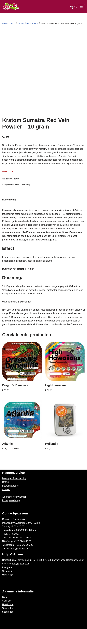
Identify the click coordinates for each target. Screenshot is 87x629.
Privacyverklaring (11, 500)
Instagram (7, 567)
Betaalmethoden (10, 486)
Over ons (7, 600)
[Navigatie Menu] (81, 6)
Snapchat (7, 571)
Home (5, 23)
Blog (4, 597)
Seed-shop (7, 612)
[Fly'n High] (10, 6)
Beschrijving (9, 199)
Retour (5, 482)
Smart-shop (8, 608)
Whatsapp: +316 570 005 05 (16, 541)
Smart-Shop (23, 23)
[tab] (9, 200)
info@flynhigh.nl (19, 548)
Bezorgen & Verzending (14, 478)
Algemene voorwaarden (14, 497)
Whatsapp (7, 574)
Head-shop (7, 604)
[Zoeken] (75, 6)
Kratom (35, 23)
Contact (6, 489)
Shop (12, 23)
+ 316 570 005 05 (24, 545)
